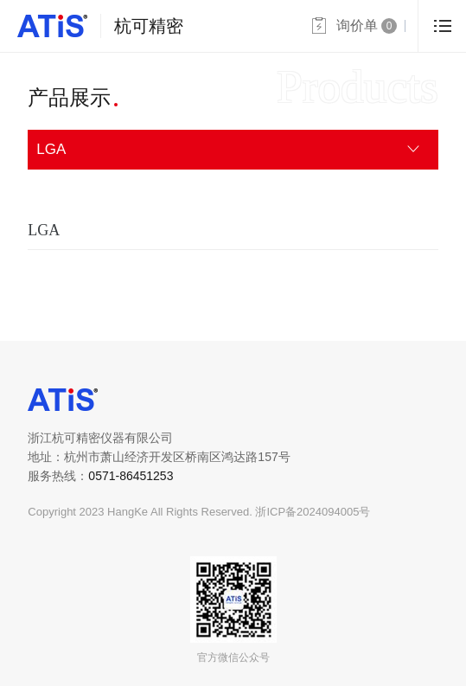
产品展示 (69, 98)
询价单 (366, 26)
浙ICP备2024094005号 (312, 511)
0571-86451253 (130, 476)
